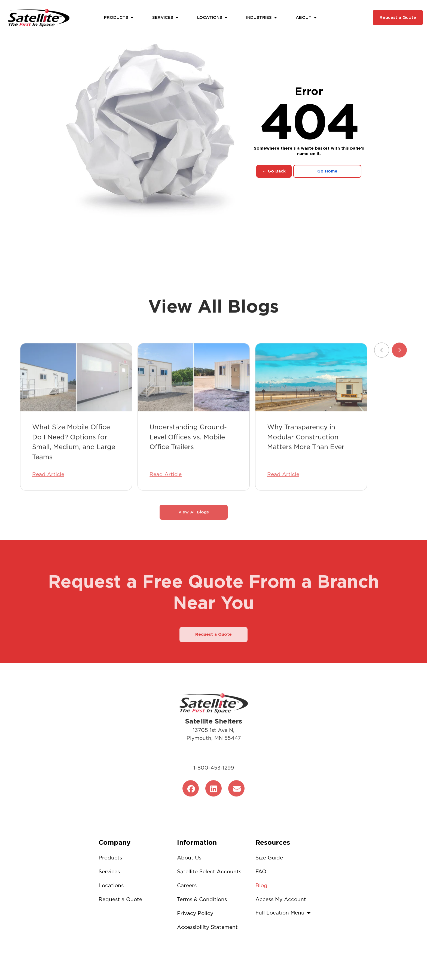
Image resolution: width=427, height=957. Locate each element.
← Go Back (274, 171)
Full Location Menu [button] (284, 913)
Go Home (327, 171)
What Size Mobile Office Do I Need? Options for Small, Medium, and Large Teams (73, 451)
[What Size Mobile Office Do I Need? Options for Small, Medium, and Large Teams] (76, 387)
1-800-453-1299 (213, 777)
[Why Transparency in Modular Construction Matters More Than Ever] (311, 387)
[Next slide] (399, 359)
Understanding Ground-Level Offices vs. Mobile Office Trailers (188, 446)
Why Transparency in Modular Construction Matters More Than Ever (305, 446)
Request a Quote (398, 17)
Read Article (48, 483)
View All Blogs (193, 521)
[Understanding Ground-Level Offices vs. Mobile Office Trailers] (193, 387)
